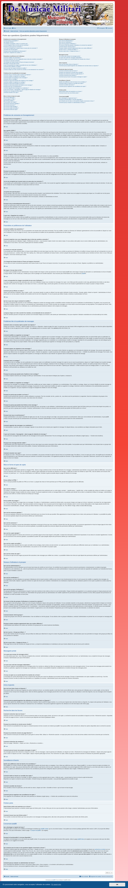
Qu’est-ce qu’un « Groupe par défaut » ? (68, 49)
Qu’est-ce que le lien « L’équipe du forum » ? (69, 51)
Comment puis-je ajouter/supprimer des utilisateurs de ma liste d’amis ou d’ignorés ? (79, 65)
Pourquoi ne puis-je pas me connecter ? (13, 46)
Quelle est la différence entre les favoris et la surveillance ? (73, 82)
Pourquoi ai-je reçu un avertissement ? (13, 86)
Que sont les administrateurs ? (66, 40)
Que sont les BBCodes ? (9, 97)
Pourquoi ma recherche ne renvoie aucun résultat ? (71, 72)
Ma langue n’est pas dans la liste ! (12, 63)
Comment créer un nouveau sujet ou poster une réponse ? (17, 74)
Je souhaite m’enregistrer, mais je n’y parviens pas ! (16, 43)
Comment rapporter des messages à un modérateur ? (16, 88)
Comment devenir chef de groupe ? (67, 46)
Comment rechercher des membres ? (68, 75)
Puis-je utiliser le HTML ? (9, 99)
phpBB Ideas (80, 839)
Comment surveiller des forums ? (67, 84)
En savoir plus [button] (56, 884)
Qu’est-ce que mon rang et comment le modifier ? (15, 68)
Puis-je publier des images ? (10, 102)
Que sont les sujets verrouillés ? (11, 108)
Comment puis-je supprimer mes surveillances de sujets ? (72, 86)
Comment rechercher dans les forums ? (68, 70)
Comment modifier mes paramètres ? (12, 57)
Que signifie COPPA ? (9, 42)
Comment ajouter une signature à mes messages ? (16, 77)
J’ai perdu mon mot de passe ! (11, 49)
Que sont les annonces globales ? (12, 103)
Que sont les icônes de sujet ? (11, 109)
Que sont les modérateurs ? (65, 42)
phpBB (83, 273)
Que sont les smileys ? (9, 100)
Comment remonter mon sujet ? (11, 92)
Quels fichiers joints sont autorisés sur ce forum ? (70, 91)
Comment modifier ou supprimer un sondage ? (14, 82)
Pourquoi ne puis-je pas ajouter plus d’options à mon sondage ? (19, 80)
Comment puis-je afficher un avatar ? (12, 66)
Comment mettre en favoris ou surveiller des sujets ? (71, 83)
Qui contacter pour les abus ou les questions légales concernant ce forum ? (76, 101)
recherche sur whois (100, 849)
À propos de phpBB (36, 830)
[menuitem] (14, 28)
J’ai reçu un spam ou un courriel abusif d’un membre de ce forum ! (74, 59)
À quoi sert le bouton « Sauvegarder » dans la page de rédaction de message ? (22, 89)
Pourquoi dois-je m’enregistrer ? (11, 40)
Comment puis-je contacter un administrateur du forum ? (72, 102)
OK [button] (117, 884)
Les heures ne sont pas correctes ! (12, 60)
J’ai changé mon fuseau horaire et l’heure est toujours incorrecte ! (19, 62)
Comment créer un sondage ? (11, 79)
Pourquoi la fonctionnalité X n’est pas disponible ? (70, 99)
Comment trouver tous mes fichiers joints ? (69, 93)
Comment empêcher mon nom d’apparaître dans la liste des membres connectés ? (23, 59)
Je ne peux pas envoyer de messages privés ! (70, 56)
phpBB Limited (44, 828)
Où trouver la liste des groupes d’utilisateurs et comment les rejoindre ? (75, 45)
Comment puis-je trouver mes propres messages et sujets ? (73, 76)
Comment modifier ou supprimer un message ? (15, 76)
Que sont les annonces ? (9, 105)
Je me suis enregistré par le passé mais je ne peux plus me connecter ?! (21, 48)
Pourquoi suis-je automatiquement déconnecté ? (15, 51)
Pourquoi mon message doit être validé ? (13, 91)
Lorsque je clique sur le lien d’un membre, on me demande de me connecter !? (24, 69)
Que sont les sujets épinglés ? (11, 106)
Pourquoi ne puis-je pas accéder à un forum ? (14, 83)
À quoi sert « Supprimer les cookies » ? (13, 52)
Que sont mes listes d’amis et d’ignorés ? (68, 64)
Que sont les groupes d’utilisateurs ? (67, 43)
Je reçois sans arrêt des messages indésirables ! (70, 57)
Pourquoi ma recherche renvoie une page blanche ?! (71, 73)
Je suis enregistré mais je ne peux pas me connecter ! (16, 45)
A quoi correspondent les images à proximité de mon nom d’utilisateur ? (20, 65)
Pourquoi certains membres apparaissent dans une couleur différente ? (75, 48)
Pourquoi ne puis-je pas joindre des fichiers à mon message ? (18, 85)
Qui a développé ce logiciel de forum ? (68, 98)
